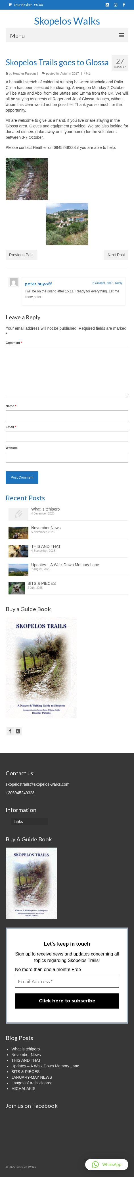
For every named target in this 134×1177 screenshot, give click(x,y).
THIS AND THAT (46, 546)
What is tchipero (45, 509)
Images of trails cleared (32, 1083)
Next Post (116, 255)
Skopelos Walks (67, 21)
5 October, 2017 (103, 283)
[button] (106, 1164)
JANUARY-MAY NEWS (31, 1077)
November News (45, 527)
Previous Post (21, 255)
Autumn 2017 (69, 73)
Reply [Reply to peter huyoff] (118, 283)
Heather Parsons (25, 73)
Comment (14, 342)
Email (11, 427)
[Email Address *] (67, 982)
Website (12, 447)
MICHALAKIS (23, 1088)
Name (11, 406)
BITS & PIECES (42, 583)
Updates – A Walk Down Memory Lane (65, 565)
